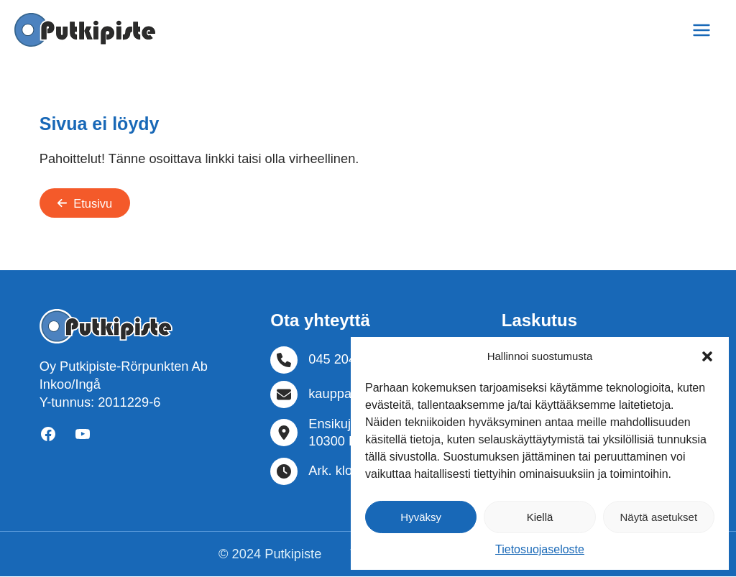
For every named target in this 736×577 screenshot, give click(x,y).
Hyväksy (420, 517)
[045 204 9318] (329, 360)
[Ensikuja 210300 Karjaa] (328, 433)
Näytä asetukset (659, 517)
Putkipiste (292, 554)
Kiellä (540, 517)
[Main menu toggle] (702, 30)
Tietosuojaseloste (539, 549)
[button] (707, 356)
